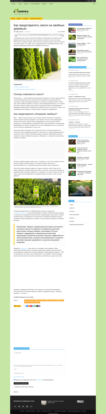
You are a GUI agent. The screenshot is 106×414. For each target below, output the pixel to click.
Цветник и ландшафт (30, 300)
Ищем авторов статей (76, 194)
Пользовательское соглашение (60, 411)
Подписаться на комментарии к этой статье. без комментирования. (34, 379)
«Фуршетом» (24, 248)
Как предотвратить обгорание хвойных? (25, 89)
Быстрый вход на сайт (19, 376)
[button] (94, 3)
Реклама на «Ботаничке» (47, 411)
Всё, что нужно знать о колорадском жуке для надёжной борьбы (82, 59)
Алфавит (19, 18)
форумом (15, 366)
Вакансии (38, 411)
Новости (71, 208)
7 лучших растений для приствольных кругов (79, 72)
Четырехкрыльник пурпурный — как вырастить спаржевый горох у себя (84, 173)
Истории (71, 211)
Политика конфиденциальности (74, 411)
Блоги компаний (35, 3)
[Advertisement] (39, 327)
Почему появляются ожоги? (21, 87)
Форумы (44, 3)
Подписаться (39, 379)
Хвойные (61, 300)
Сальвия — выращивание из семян (76, 96)
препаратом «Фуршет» (20, 213)
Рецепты (26, 3)
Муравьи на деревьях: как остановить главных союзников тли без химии (84, 37)
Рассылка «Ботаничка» (30, 411)
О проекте (22, 411)
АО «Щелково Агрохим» (18, 31)
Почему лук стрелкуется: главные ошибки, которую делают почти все (83, 142)
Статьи (13, 3)
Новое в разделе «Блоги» (75, 24)
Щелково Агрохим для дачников (32, 302)
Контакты (84, 411)
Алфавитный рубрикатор (76, 224)
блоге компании (45, 34)
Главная (13, 18)
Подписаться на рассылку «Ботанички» (24, 386)
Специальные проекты (36, 18)
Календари (25, 18)
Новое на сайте (73, 136)
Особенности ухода (52, 300)
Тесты (20, 3)
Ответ (51, 3)
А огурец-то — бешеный (74, 122)
